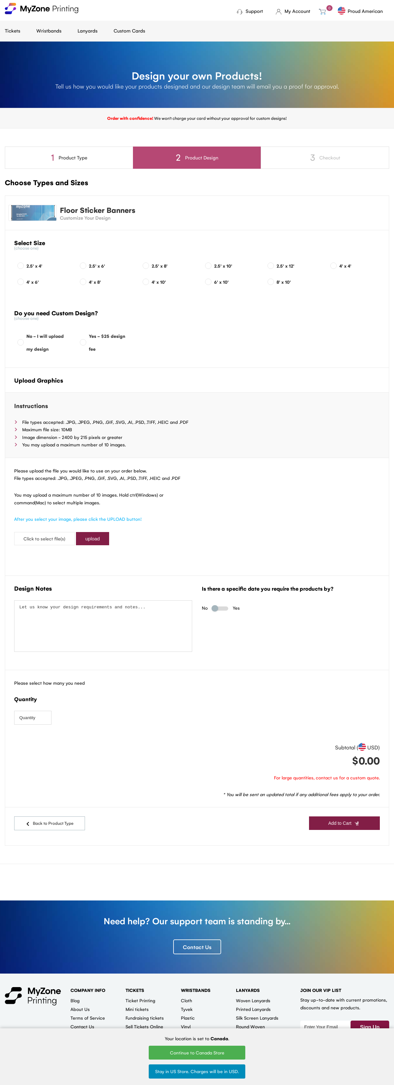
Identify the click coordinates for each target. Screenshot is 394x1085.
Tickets (12, 30)
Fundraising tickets (145, 1012)
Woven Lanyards (253, 994)
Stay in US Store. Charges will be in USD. (197, 1071)
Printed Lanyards (253, 1003)
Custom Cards (129, 30)
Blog (75, 994)
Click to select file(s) (44, 538)
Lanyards (88, 30)
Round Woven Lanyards (250, 1023)
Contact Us (197, 941)
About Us (80, 1003)
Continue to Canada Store (197, 1052)
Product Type (69, 157)
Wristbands (48, 30)
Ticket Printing (140, 994)
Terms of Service (87, 1012)
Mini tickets (137, 1003)
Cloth (186, 994)
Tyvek (186, 1003)
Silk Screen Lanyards (257, 1012)
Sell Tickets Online (144, 1020)
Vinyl (186, 1020)
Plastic (188, 1012)
